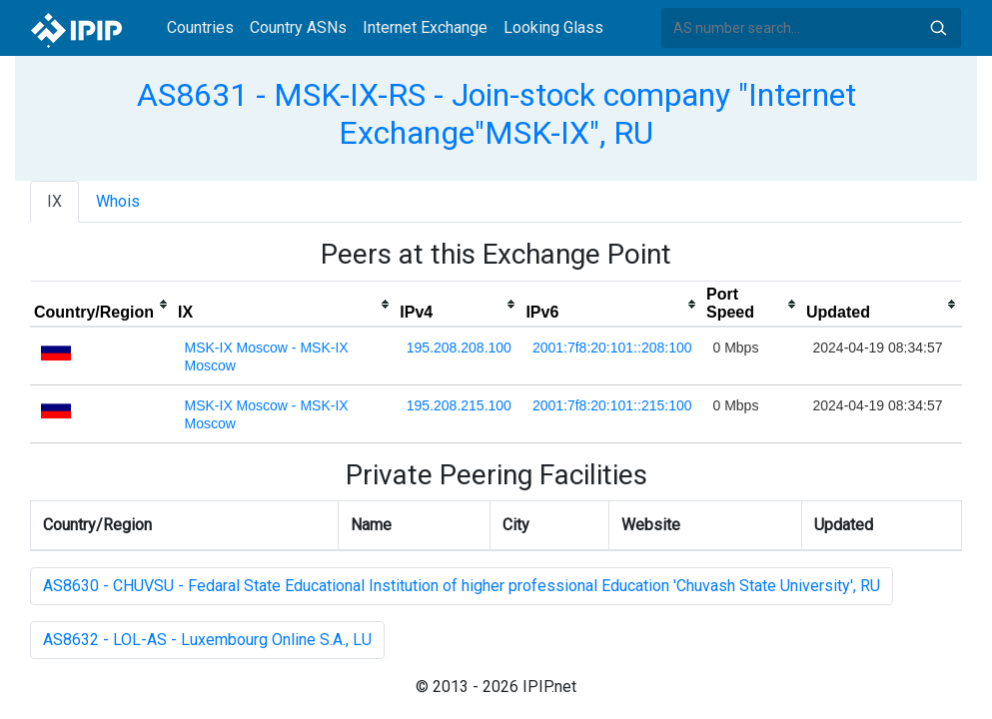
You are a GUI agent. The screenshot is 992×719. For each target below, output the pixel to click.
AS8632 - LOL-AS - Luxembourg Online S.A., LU (207, 639)
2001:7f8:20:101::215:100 (612, 405)
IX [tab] (54, 201)
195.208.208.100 (459, 348)
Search (938, 28)
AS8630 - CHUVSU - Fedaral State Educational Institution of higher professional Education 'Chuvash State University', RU (461, 585)
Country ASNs (298, 27)
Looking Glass (553, 27)
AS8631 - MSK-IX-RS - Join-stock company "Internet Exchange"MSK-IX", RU (496, 114)
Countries (200, 27)
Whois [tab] (118, 201)
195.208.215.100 (459, 405)
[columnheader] (102, 305)
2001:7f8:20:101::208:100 (612, 348)
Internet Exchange (425, 27)
